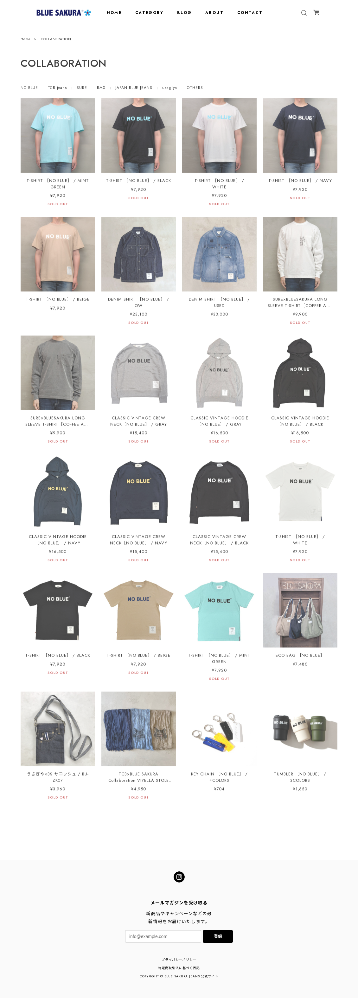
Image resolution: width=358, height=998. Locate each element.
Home (26, 40)
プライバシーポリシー (179, 959)
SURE (82, 89)
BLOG (184, 13)
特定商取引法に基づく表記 (179, 968)
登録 (218, 936)
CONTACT (250, 13)
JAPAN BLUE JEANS (133, 89)
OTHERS (195, 89)
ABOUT (214, 13)
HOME (114, 13)
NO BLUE (29, 89)
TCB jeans (57, 89)
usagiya (169, 89)
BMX (101, 89)
